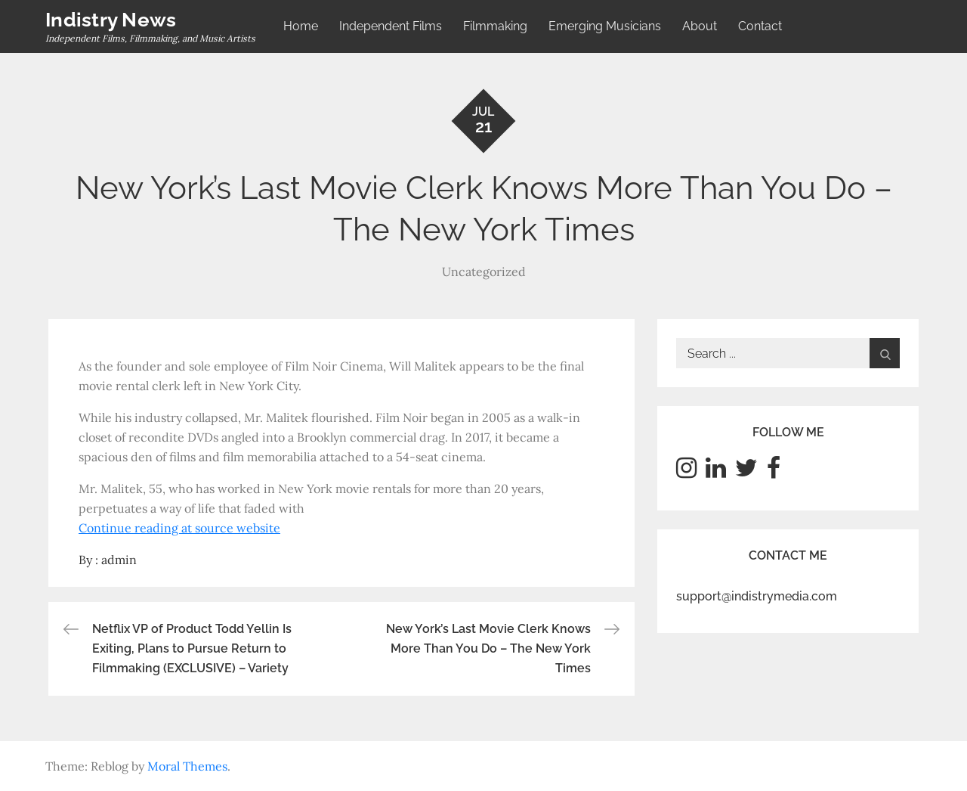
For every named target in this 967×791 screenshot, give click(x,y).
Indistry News (110, 19)
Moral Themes (187, 766)
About (699, 26)
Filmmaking (495, 26)
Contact (760, 26)
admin (119, 559)
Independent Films (390, 26)
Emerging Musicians (604, 26)
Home (300, 26)
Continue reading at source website (179, 527)
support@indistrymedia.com (756, 596)
